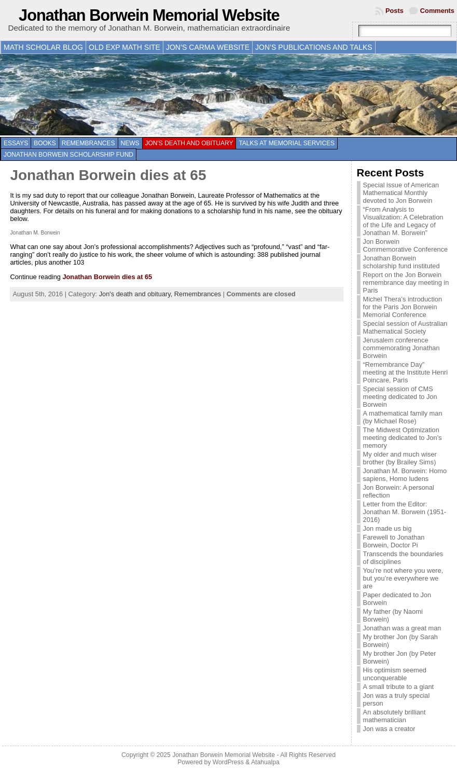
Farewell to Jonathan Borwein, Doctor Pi (394, 541)
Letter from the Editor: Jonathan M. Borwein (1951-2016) (405, 512)
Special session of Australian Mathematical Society (405, 327)
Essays (16, 143)
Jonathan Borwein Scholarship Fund (68, 154)
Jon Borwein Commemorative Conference (405, 245)
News (130, 143)
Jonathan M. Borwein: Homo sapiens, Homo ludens (405, 475)
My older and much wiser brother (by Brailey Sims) (400, 458)
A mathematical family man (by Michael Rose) (402, 417)
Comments (437, 11)
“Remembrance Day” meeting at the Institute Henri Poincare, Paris (405, 372)
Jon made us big (387, 528)
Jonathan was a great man (402, 628)
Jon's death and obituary (189, 143)
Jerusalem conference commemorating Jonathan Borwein (401, 348)
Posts (394, 11)
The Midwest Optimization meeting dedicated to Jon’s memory (402, 437)
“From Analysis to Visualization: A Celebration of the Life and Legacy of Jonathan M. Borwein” (403, 221)
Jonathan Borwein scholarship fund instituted (401, 262)
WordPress (228, 762)
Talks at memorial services (287, 143)
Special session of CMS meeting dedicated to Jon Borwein (400, 396)
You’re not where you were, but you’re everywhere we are (403, 578)
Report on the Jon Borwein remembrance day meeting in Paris (406, 282)
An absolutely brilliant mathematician (394, 716)
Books (45, 143)
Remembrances (88, 143)
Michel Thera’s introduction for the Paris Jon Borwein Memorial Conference (402, 307)
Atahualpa (265, 762)
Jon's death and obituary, (136, 294)
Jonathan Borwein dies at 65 (108, 175)
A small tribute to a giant (398, 687)
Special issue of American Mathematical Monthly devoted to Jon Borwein (401, 192)
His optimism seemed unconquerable (394, 674)
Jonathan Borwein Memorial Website (149, 15)
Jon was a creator (389, 729)
